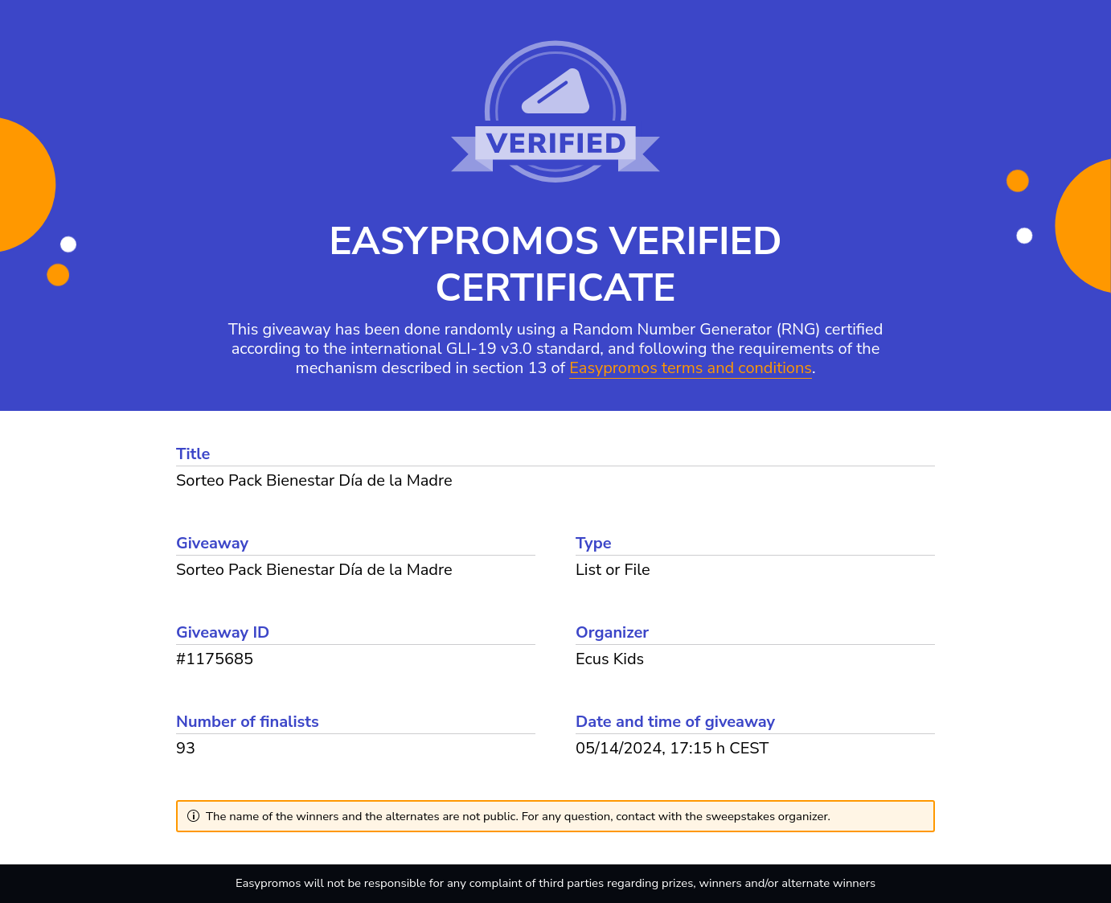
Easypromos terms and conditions (690, 369)
